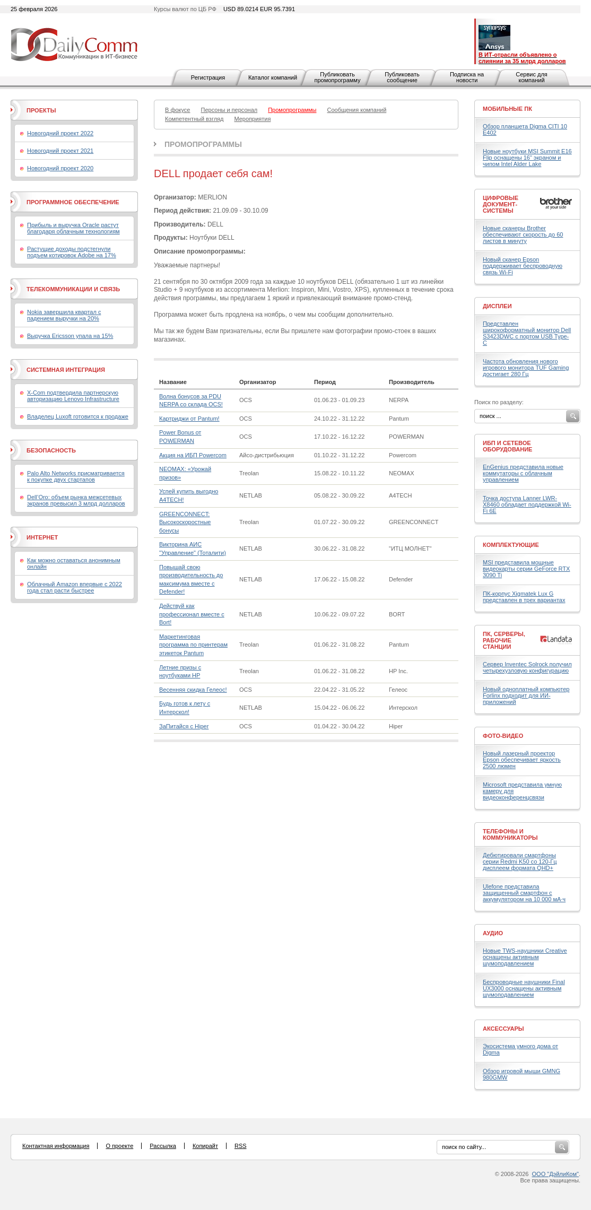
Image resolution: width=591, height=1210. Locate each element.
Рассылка (163, 1146)
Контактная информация (55, 1146)
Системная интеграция (66, 370)
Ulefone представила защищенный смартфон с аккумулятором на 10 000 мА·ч (524, 892)
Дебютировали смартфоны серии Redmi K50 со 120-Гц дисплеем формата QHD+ (520, 861)
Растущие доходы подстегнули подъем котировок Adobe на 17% (71, 252)
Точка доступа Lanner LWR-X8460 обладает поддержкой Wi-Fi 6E (527, 504)
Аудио (493, 933)
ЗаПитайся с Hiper (183, 726)
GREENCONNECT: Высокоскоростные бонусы (185, 522)
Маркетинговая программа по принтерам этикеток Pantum (193, 644)
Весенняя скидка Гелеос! (193, 689)
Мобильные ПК (507, 109)
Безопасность (51, 450)
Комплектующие (511, 545)
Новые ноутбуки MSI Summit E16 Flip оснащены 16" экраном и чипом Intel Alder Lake (527, 157)
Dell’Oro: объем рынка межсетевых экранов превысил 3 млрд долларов (76, 500)
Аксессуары (503, 1028)
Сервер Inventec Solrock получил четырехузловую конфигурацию (527, 667)
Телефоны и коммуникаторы (510, 834)
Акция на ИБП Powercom (193, 455)
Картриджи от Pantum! (189, 418)
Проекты (41, 110)
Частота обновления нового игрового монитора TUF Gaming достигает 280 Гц (526, 367)
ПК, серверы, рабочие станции (504, 640)
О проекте (119, 1146)
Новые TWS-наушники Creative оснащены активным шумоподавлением (525, 957)
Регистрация (208, 77)
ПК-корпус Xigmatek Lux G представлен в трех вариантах (524, 596)
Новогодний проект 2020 (60, 168)
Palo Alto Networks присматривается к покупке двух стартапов (76, 476)
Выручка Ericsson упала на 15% (70, 336)
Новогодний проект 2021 (60, 150)
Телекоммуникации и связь (73, 289)
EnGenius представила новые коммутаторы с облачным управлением (523, 473)
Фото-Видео (503, 736)
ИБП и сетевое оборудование (507, 446)
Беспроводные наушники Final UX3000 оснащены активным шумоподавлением (524, 988)
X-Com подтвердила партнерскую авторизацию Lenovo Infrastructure (73, 395)
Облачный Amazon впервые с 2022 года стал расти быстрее (74, 587)
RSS (240, 1146)
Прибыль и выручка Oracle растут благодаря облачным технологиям (73, 228)
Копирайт (205, 1146)
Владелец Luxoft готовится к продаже (77, 416)
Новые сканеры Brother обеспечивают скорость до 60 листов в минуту (523, 234)
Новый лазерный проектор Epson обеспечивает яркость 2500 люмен (522, 759)
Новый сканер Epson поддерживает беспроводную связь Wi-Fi (522, 265)
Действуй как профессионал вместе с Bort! (191, 614)
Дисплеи (497, 306)
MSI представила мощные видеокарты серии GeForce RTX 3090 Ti (526, 568)
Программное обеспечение (73, 202)
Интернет (42, 537)
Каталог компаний (272, 77)
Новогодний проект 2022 (60, 133)
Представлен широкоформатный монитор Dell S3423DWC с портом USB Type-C (527, 333)
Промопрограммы (203, 144)
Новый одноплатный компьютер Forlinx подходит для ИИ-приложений (526, 695)
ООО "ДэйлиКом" (555, 1174)
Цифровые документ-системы (500, 204)
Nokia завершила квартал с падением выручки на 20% (64, 315)
